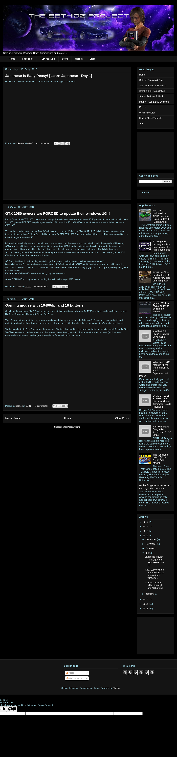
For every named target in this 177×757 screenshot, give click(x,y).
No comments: (43, 143)
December (151, 539)
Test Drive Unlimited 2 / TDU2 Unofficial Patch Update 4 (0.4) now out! (161, 216)
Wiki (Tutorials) (147, 112)
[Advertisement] (67, 174)
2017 (146, 531)
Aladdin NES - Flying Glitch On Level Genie (161, 334)
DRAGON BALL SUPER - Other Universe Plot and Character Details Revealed (162, 401)
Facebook (27, 58)
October (150, 548)
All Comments (74, 678)
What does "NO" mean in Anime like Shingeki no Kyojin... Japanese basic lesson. (154, 369)
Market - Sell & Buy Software (154, 101)
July (148, 553)
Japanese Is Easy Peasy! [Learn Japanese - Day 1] (48, 76)
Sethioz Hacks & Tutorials (152, 85)
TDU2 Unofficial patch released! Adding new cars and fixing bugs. (161, 276)
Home (12, 58)
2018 (146, 526)
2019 (146, 522)
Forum (142, 107)
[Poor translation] (12, 709)
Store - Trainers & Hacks (152, 96)
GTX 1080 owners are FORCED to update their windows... (154, 573)
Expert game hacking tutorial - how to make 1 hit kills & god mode (162, 245)
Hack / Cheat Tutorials (150, 118)
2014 (146, 604)
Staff (92, 58)
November (151, 544)
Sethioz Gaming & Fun (151, 80)
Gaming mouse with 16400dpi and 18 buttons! (45, 305)
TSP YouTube (47, 58)
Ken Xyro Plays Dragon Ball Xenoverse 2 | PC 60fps (162, 430)
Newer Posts (12, 418)
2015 (146, 599)
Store (65, 58)
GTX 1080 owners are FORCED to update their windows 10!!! (57, 213)
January (150, 593)
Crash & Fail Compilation (152, 91)
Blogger (116, 688)
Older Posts (122, 418)
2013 (146, 608)
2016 (146, 535)
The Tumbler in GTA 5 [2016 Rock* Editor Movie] (160, 458)
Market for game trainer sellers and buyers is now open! (155, 487)
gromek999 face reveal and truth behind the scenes (161, 307)
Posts (70, 673)
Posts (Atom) (73, 427)
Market (78, 58)
